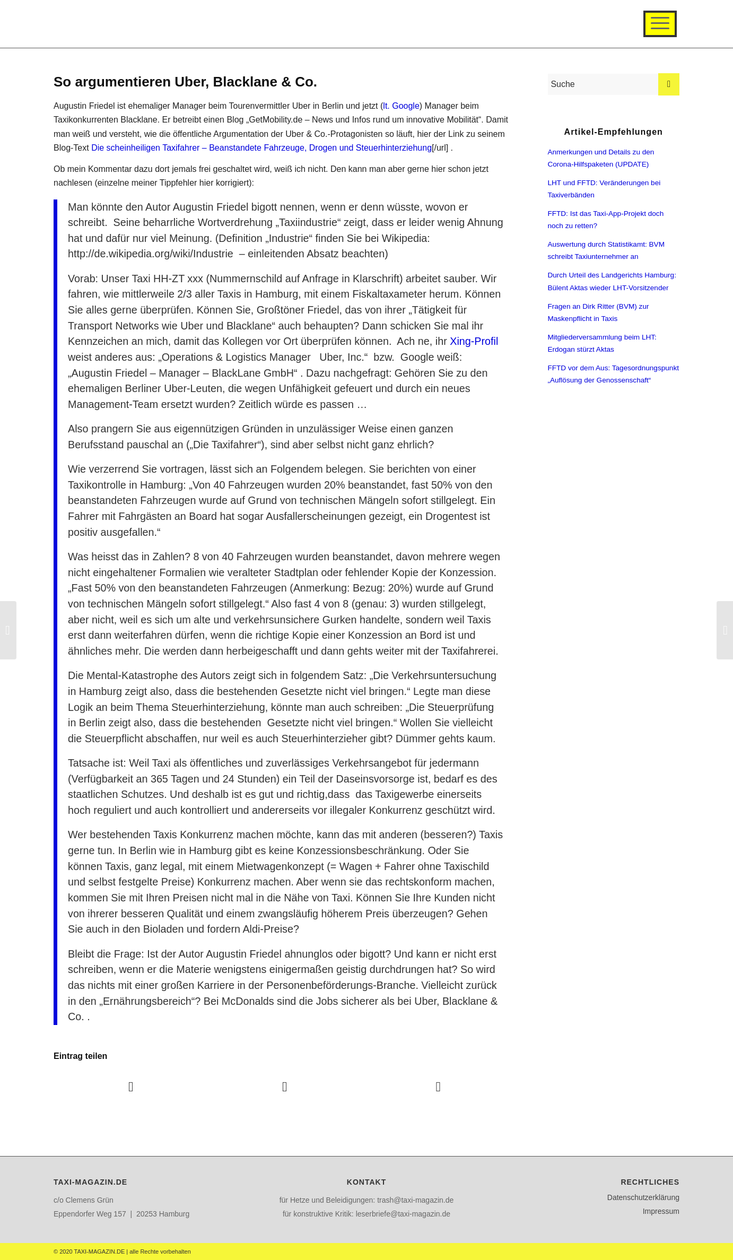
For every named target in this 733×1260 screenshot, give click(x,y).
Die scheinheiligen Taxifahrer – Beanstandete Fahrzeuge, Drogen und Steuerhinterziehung (261, 147)
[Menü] (660, 24)
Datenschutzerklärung (643, 1197)
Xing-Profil (474, 341)
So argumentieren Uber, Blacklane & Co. (185, 82)
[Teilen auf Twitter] (284, 1087)
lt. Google (401, 105)
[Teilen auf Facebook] (130, 1087)
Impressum (661, 1211)
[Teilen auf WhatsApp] (438, 1087)
